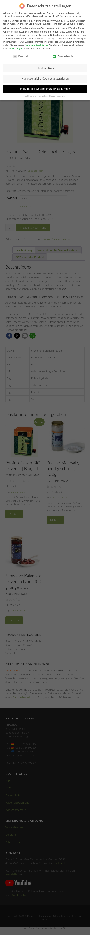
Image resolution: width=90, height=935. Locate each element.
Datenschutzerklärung (36, 45)
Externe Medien (63, 56)
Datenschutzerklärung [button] (47, 96)
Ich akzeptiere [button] (45, 68)
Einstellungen (16, 48)
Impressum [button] (61, 96)
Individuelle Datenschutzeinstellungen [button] (45, 88)
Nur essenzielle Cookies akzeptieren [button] (45, 78)
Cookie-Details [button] (30, 96)
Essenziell (20, 56)
